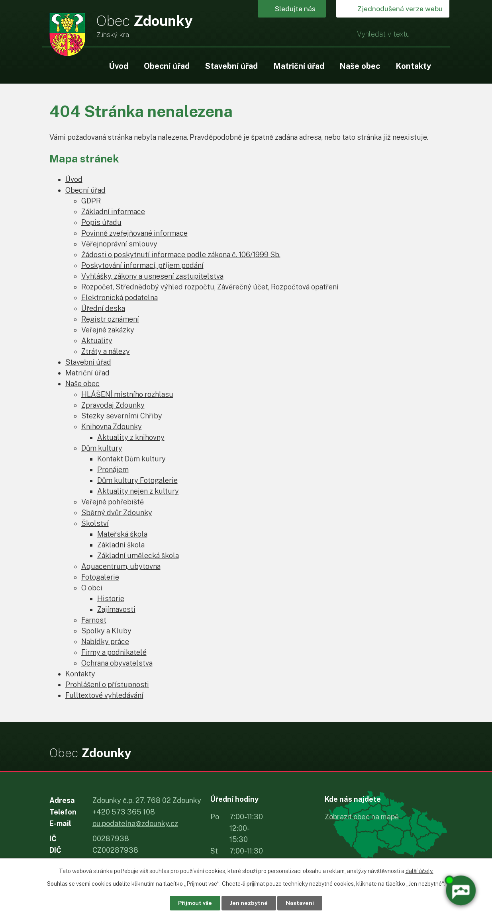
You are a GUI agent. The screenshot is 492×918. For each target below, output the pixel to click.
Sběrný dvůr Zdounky (116, 512)
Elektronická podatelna (119, 297)
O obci (91, 588)
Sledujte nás (297, 9)
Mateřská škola (122, 534)
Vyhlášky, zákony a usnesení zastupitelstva (152, 276)
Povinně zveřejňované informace (134, 233)
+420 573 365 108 (123, 812)
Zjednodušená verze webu (398, 9)
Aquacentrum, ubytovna (121, 566)
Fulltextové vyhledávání (104, 695)
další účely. (419, 870)
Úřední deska (103, 308)
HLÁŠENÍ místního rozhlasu (127, 394)
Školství (95, 523)
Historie (110, 598)
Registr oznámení (110, 319)
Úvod (118, 65)
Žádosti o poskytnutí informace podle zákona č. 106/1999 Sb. (180, 254)
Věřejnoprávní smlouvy (119, 244)
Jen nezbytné (249, 903)
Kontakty (413, 65)
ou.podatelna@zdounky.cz (135, 823)
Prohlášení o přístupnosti (107, 684)
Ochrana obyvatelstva (117, 663)
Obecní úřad (167, 65)
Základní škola (121, 545)
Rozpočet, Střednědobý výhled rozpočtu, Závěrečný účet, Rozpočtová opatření (210, 287)
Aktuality (96, 340)
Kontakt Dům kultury (131, 459)
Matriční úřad (298, 65)
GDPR (91, 201)
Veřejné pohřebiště (112, 502)
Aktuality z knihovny (131, 437)
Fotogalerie (100, 577)
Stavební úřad (231, 65)
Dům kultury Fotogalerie (137, 480)
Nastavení (301, 903)
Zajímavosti (116, 609)
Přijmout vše (193, 903)
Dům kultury (101, 448)
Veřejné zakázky (107, 330)
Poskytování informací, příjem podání (142, 265)
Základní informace (113, 211)
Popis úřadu (101, 222)
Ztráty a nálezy (105, 351)
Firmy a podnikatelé (114, 652)
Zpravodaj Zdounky (113, 405)
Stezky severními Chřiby (121, 416)
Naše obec (359, 65)
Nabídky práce (105, 641)
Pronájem (113, 469)
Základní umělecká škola (138, 555)
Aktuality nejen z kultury (138, 491)
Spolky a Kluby (106, 631)
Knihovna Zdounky (111, 426)
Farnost (93, 620)
